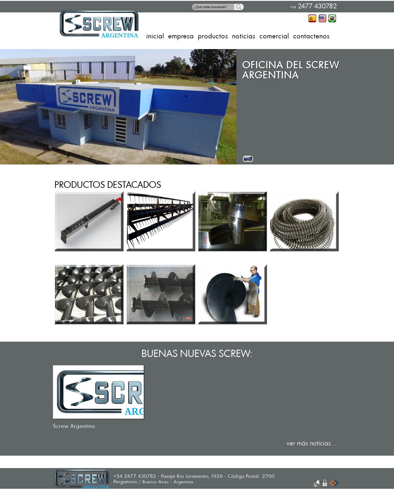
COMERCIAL (274, 36)
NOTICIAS (243, 36)
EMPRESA (181, 36)
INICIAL (155, 36)
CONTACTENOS (311, 36)
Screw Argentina (74, 426)
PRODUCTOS (213, 36)
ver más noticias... (312, 443)
